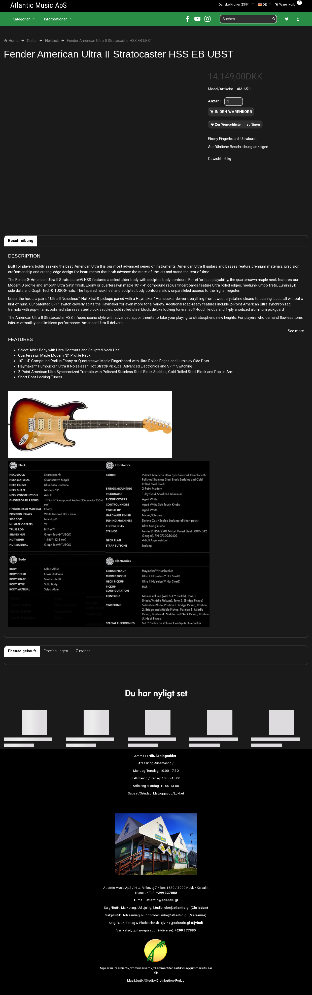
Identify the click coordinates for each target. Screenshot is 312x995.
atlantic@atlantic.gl (162, 900)
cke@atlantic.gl (177, 907)
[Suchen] (274, 19)
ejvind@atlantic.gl (175, 923)
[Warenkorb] (288, 4)
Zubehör (83, 651)
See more (296, 331)
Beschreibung (20, 240)
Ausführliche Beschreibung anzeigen (238, 147)
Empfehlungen (56, 651)
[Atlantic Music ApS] (38, 5)
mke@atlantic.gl (174, 915)
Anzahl (215, 101)
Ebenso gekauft (22, 651)
